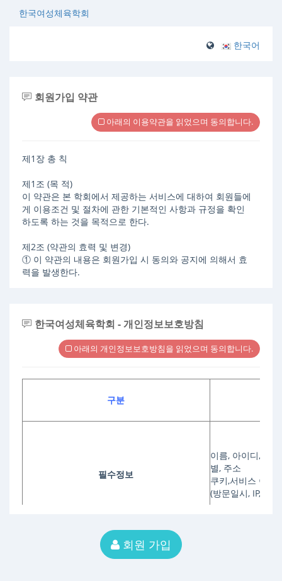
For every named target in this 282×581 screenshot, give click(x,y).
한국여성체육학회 (54, 13)
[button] (240, 45)
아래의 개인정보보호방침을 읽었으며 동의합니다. (159, 348)
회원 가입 (141, 544)
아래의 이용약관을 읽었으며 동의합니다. (175, 121)
